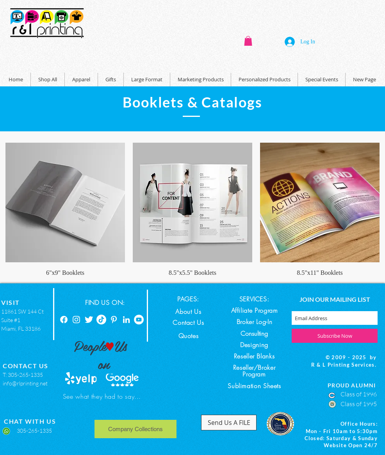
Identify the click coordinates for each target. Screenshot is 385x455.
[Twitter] (89, 319)
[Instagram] (76, 319)
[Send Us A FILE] (229, 422)
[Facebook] (64, 319)
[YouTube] (139, 319)
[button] (248, 41)
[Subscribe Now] (335, 336)
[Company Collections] (135, 429)
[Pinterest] (114, 319)
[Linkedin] (126, 319)
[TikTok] (101, 319)
